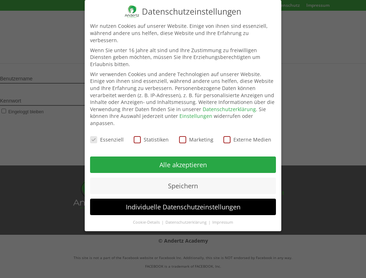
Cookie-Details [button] (147, 217)
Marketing (196, 134)
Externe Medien (247, 134)
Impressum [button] (222, 217)
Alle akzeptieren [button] (183, 160)
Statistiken (151, 134)
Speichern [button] (183, 181)
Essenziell (107, 134)
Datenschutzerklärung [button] (186, 217)
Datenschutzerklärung (229, 104)
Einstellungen (195, 111)
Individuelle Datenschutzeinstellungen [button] (183, 202)
